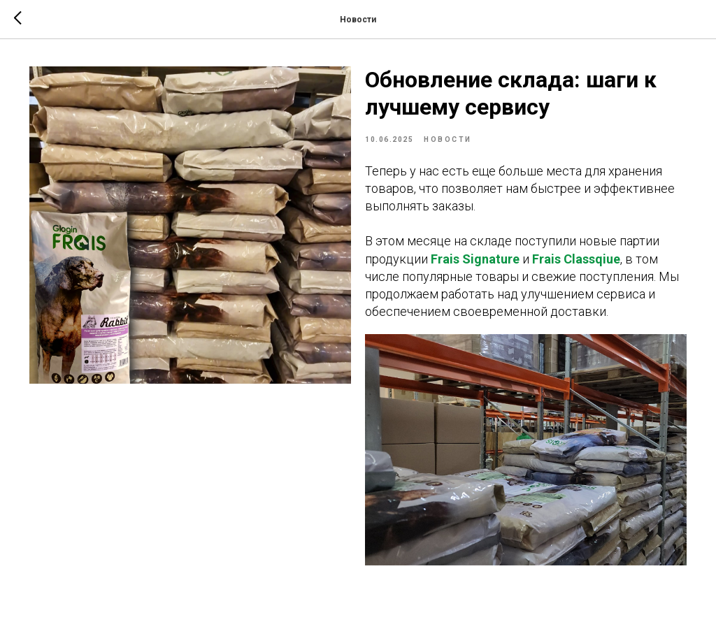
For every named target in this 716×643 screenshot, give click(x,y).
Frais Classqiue (576, 259)
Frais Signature (475, 259)
